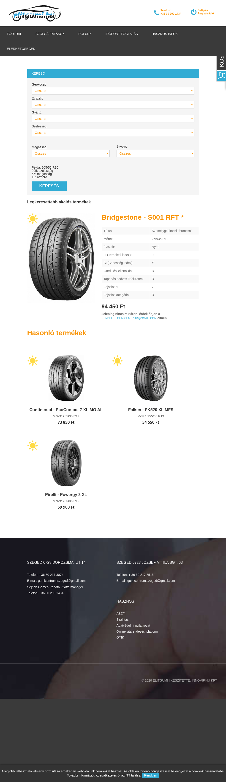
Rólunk (85, 34)
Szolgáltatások (50, 34)
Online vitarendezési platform (137, 631)
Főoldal (14, 34)
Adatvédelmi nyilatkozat (133, 625)
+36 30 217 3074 (51, 575)
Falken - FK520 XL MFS (151, 409)
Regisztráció (206, 13)
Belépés (203, 10)
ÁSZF (121, 613)
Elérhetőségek (21, 49)
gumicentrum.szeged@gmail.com (62, 580)
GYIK (120, 637)
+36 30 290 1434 (51, 593)
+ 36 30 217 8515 (140, 575)
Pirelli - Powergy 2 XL (66, 494)
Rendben (150, 775)
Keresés (49, 186)
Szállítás (123, 619)
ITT (127, 775)
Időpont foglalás (122, 34)
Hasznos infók (165, 34)
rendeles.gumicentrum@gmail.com (129, 318)
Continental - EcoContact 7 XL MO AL (66, 409)
